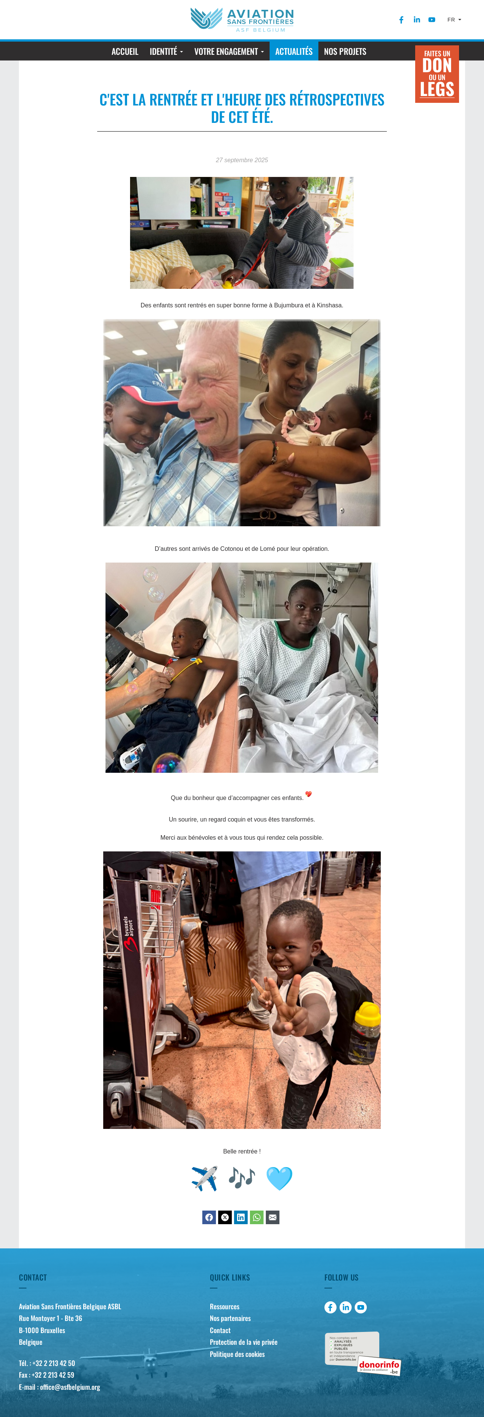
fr (453, 20)
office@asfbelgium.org (70, 1387)
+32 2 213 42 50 (54, 1363)
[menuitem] (402, 20)
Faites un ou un (437, 74)
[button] (166, 51)
